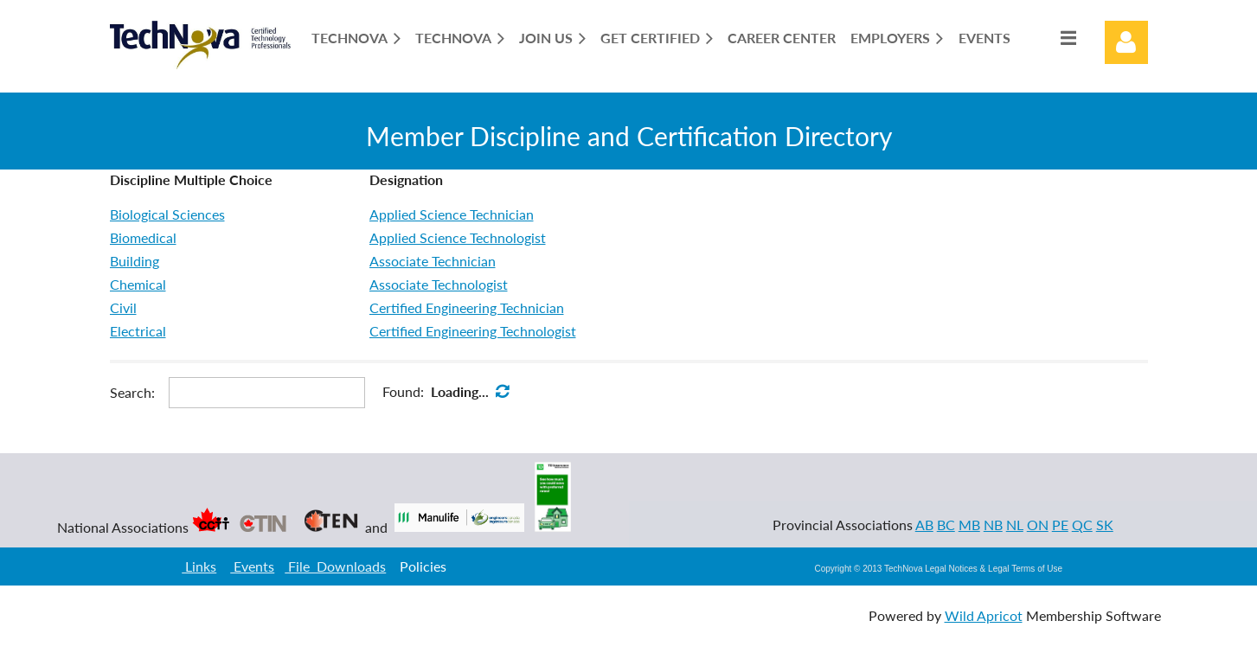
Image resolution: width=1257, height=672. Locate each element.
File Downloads (335, 566)
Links (199, 566)
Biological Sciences (167, 214)
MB (969, 524)
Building (134, 261)
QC (1082, 524)
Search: (132, 392)
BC (946, 524)
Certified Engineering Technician (466, 307)
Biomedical (143, 237)
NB (993, 524)
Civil (123, 307)
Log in (1126, 42)
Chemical (138, 284)
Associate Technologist (438, 284)
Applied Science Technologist (457, 237)
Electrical (138, 331)
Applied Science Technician (451, 214)
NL (1014, 524)
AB (924, 524)
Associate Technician (432, 261)
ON (1038, 524)
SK (1104, 524)
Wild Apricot (984, 615)
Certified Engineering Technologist (472, 331)
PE (1060, 524)
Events (252, 566)
